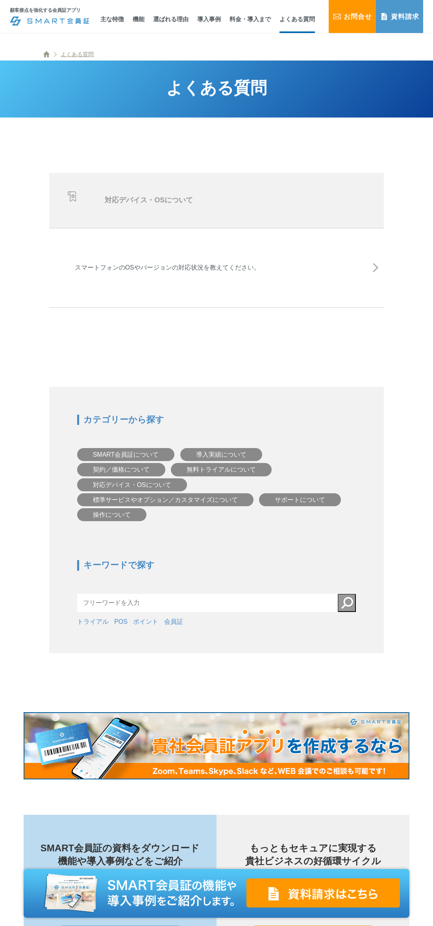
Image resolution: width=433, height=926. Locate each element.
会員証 (173, 628)
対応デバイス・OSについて (132, 491)
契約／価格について (121, 475)
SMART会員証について (126, 460)
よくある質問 (77, 54)
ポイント (145, 628)
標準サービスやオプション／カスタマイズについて (165, 506)
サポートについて (300, 506)
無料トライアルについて (221, 475)
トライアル (93, 628)
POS (121, 628)
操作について (112, 521)
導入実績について (221, 460)
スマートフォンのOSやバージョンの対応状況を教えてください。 (170, 270)
